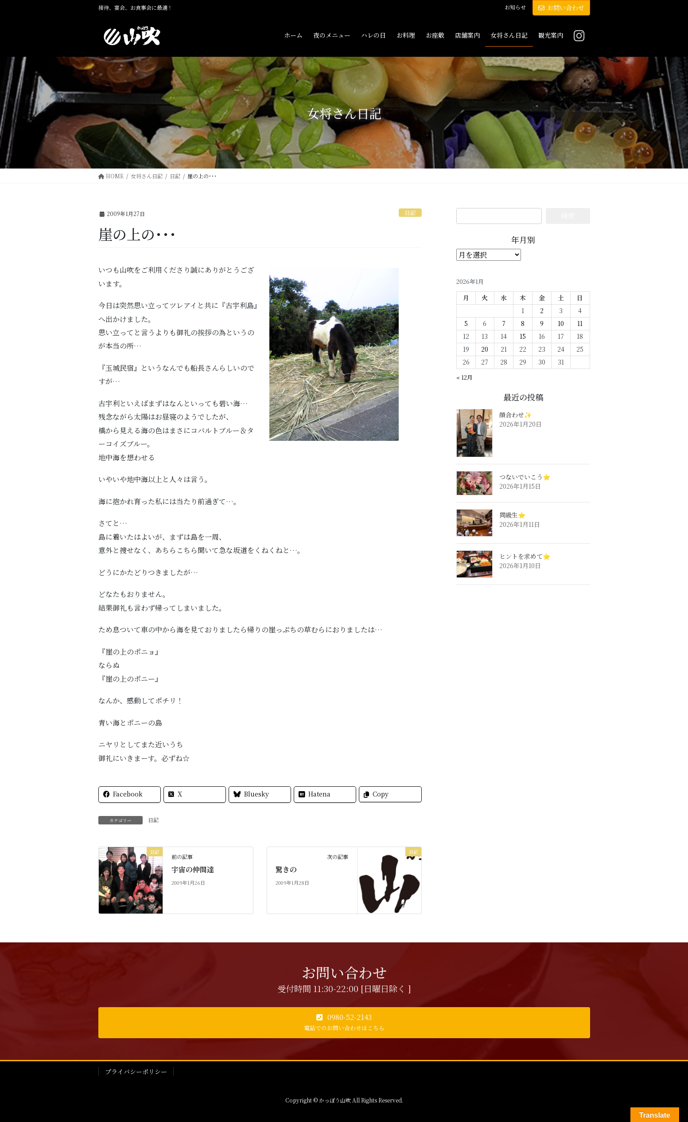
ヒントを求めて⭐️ (524, 556)
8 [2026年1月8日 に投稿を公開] (523, 323)
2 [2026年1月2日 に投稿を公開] (542, 310)
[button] (344, 1022)
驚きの (286, 869)
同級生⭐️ (512, 514)
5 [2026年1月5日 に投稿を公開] (466, 323)
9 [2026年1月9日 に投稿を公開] (542, 323)
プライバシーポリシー (136, 1071)
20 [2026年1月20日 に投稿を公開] (484, 349)
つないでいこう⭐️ (524, 476)
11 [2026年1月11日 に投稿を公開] (580, 323)
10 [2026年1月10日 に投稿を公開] (561, 323)
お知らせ (515, 7)
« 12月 (464, 377)
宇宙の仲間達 (192, 869)
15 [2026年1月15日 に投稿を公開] (523, 336)
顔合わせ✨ (515, 414)
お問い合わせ (561, 7)
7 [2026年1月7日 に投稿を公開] (503, 323)
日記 (410, 212)
